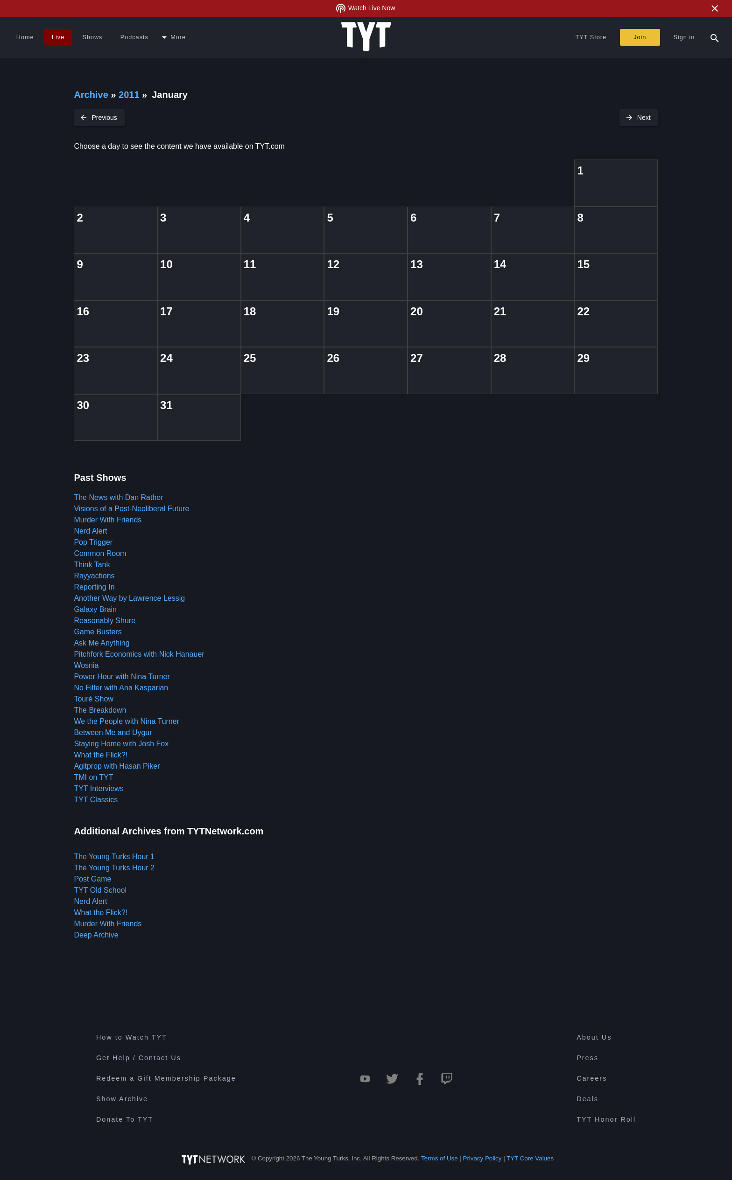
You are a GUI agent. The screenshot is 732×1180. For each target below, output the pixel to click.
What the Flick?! (100, 755)
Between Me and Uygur (113, 732)
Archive (91, 95)
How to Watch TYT (131, 1037)
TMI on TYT (93, 777)
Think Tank (92, 565)
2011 (129, 95)
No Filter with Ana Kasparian (121, 688)
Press (587, 1058)
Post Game (92, 879)
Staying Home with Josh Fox (121, 744)
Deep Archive (96, 935)
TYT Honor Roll (606, 1119)
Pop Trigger (93, 542)
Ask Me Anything (101, 643)
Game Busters (97, 632)
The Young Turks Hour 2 (114, 868)
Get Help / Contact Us (138, 1058)
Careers (592, 1078)
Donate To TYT (124, 1119)
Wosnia (86, 665)
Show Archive (122, 1099)
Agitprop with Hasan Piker (117, 766)
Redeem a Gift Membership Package (166, 1078)
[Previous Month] (99, 117)
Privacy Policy (482, 1158)
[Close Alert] (714, 8)
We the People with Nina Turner (126, 721)
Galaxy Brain (95, 609)
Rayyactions (94, 576)
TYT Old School (100, 890)
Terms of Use (439, 1158)
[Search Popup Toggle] (715, 37)
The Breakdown (100, 710)
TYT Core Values (530, 1158)
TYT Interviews (98, 788)
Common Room (100, 553)
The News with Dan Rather (118, 497)
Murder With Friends (107, 520)
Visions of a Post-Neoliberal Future (131, 509)
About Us (594, 1037)
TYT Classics (96, 800)
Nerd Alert (90, 531)
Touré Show (93, 699)
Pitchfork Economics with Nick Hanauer (139, 654)
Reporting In (94, 587)
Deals (587, 1099)
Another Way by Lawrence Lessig (129, 598)
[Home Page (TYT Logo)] (366, 37)
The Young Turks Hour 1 (114, 857)
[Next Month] (638, 117)
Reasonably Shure (104, 621)
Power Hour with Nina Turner (121, 676)
